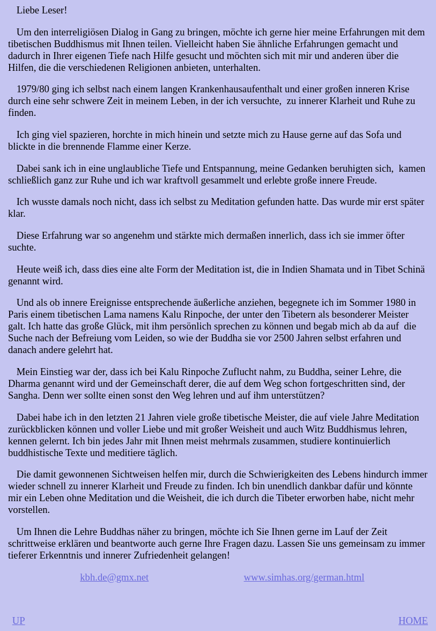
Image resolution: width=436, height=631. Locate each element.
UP (18, 620)
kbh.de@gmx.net (114, 577)
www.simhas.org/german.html (304, 577)
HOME (413, 620)
